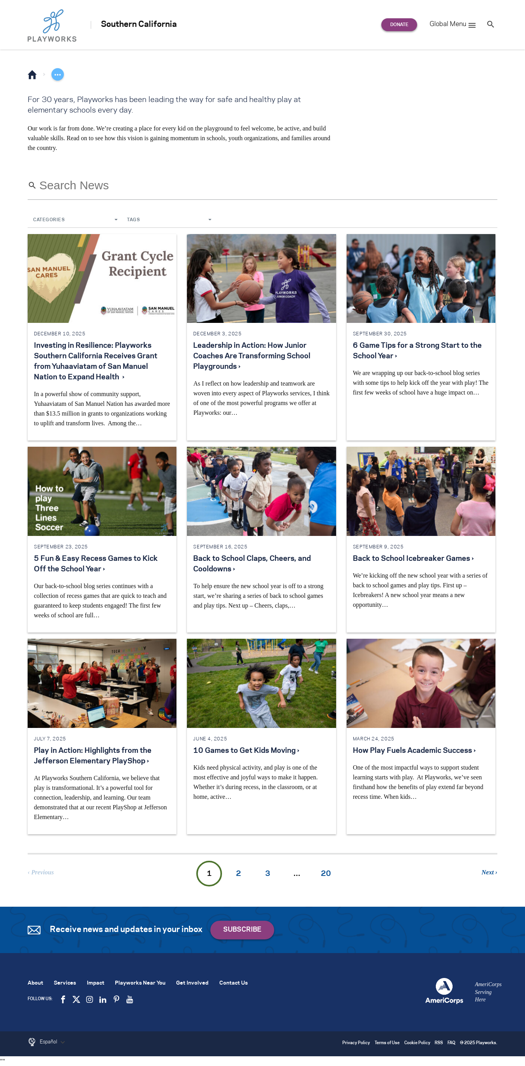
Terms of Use (387, 1043)
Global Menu (453, 25)
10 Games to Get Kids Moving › (246, 750)
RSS (439, 1043)
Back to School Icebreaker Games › (413, 558)
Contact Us (233, 983)
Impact (95, 983)
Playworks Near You (140, 983)
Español (53, 1042)
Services (65, 983)
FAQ (451, 1043)
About (35, 983)
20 (326, 873)
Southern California (139, 24)
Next (488, 872)
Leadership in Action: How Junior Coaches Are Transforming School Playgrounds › (251, 356)
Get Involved (192, 983)
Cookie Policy (417, 1043)
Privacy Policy (356, 1043)
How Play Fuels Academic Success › (414, 750)
